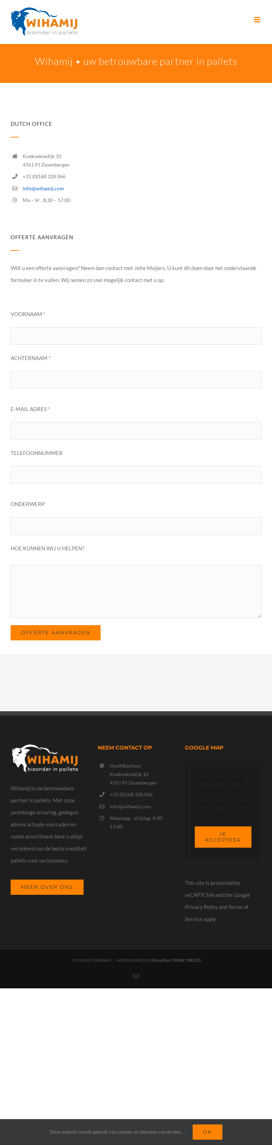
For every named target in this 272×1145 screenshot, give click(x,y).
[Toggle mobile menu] (257, 19)
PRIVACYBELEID (186, 960)
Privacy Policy (201, 907)
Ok (207, 1132)
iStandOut (161, 960)
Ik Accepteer (223, 837)
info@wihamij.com (43, 188)
